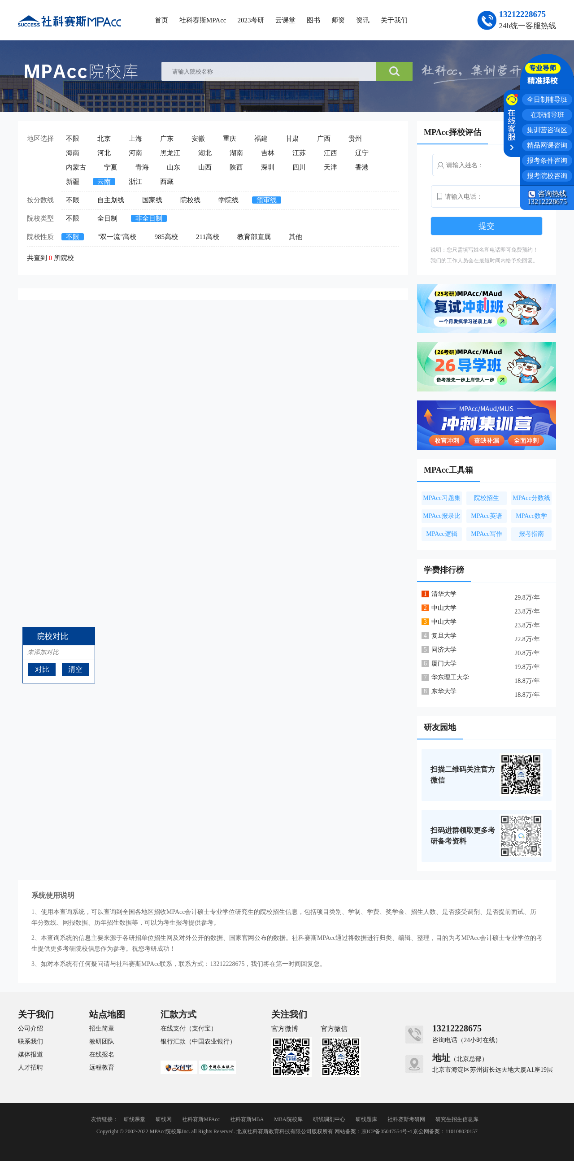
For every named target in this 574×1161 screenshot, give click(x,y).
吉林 (267, 153)
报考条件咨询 (547, 160)
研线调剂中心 (329, 1119)
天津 (330, 167)
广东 (167, 138)
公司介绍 (30, 1029)
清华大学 (444, 594)
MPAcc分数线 (531, 498)
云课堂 (285, 20)
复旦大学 (444, 635)
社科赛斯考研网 (406, 1119)
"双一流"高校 (116, 236)
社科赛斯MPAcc (202, 20)
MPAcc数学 (531, 516)
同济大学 (444, 649)
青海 (142, 167)
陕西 (236, 167)
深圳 (267, 167)
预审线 (267, 200)
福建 (261, 138)
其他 (295, 236)
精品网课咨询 (547, 145)
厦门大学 (444, 663)
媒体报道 (30, 1055)
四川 (299, 167)
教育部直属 (254, 236)
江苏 (299, 153)
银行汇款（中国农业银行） (198, 1042)
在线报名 (101, 1055)
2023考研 (250, 20)
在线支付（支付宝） (189, 1029)
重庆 (229, 138)
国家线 (152, 200)
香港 (362, 167)
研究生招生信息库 (456, 1119)
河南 (135, 153)
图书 (313, 20)
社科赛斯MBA (247, 1119)
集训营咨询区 (547, 130)
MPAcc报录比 (442, 516)
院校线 (190, 200)
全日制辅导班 (547, 99)
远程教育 (101, 1068)
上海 (135, 138)
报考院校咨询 (547, 175)
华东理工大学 (450, 677)
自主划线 (110, 200)
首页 (161, 20)
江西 (330, 153)
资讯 (363, 20)
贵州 (355, 138)
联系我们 (30, 1042)
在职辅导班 (547, 114)
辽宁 (362, 153)
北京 (104, 138)
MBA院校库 (288, 1119)
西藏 (167, 181)
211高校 (207, 236)
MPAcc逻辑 (441, 533)
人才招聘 (30, 1068)
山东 (173, 167)
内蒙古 (76, 167)
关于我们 (394, 20)
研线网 (164, 1119)
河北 (104, 153)
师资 (338, 20)
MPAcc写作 (486, 533)
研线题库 (366, 1119)
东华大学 (444, 691)
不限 (72, 138)
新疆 (72, 181)
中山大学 (444, 607)
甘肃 (292, 138)
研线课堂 (134, 1119)
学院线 (228, 200)
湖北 (205, 153)
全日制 (107, 218)
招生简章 (101, 1029)
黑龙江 (170, 153)
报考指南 (531, 533)
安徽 (198, 138)
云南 (104, 181)
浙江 (135, 181)
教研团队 (101, 1042)
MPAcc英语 (486, 516)
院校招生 (486, 498)
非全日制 (148, 218)
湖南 (236, 153)
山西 (205, 167)
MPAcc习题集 (442, 498)
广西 (323, 138)
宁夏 (110, 167)
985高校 (166, 236)
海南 (72, 153)
